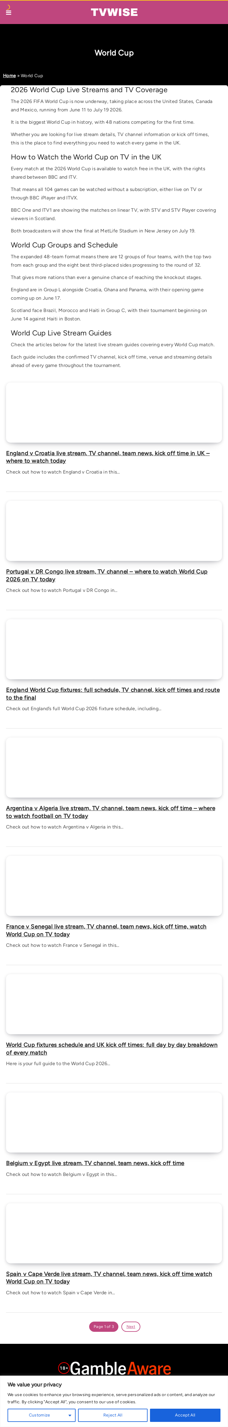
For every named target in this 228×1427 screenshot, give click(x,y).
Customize (39, 1415)
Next (130, 1326)
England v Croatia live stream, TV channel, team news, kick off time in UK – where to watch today (108, 457)
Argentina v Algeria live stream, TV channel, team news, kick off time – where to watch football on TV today (110, 812)
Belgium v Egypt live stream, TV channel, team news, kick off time (95, 1163)
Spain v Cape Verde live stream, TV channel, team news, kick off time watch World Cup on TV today (109, 1278)
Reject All (112, 1415)
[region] (114, 1401)
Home (9, 75)
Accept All (185, 1415)
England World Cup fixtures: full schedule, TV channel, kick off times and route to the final (113, 693)
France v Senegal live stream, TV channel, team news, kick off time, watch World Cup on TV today (106, 930)
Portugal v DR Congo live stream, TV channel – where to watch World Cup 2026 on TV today (107, 575)
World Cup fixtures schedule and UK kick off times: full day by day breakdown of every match (112, 1048)
